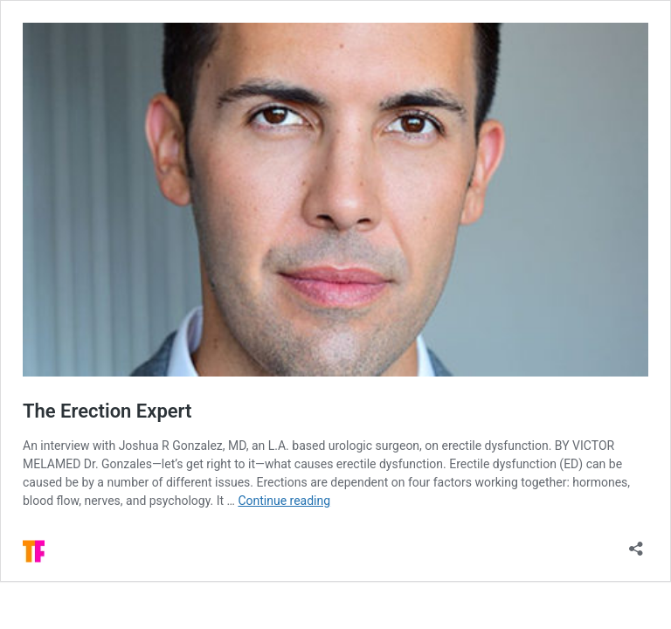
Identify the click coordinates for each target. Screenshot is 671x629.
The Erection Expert (107, 411)
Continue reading (284, 501)
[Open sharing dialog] (636, 542)
